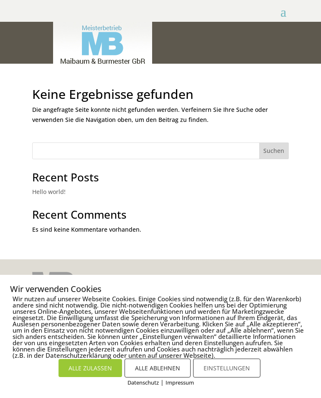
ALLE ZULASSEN (90, 368)
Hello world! (49, 192)
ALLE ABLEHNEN (157, 368)
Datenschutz (143, 382)
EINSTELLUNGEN (227, 368)
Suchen (273, 151)
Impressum (180, 382)
